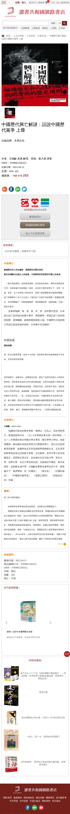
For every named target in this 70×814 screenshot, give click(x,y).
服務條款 (17, 797)
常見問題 (13, 800)
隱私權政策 (29, 797)
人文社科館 (18, 36)
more (60, 544)
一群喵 (53, 28)
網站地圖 (40, 797)
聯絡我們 (46, 800)
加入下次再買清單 (35, 233)
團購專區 (50, 797)
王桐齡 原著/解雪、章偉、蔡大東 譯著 (30, 158)
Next (50, 622)
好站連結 (57, 800)
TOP (67, 654)
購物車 (41, 2)
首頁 (8, 36)
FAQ (53, 2)
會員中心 (33, 2)
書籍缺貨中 (35, 216)
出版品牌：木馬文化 (12, 140)
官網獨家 (25, 28)
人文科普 (31, 36)
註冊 (17, 2)
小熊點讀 (35, 28)
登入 (24, 2)
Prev (6, 622)
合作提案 (23, 800)
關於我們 (7, 797)
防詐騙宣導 (62, 797)
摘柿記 (45, 28)
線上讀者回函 (63, 2)
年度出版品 (35, 800)
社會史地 (42, 36)
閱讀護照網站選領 (35, 225)
